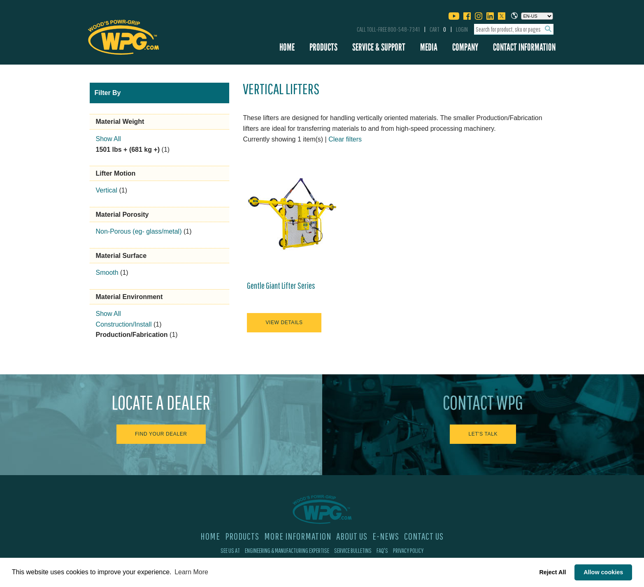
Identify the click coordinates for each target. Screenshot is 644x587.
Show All (108, 138)
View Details (283, 322)
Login (462, 29)
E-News (385, 536)
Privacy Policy (408, 550)
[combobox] (513, 29)
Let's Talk (483, 434)
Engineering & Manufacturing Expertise (287, 550)
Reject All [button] (552, 572)
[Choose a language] (537, 16)
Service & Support (378, 47)
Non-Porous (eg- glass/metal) (139, 231)
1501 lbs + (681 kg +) (128, 149)
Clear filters (345, 139)
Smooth (107, 272)
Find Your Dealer (161, 434)
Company (465, 47)
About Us (351, 536)
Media (428, 47)
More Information (297, 536)
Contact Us (424, 536)
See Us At (230, 550)
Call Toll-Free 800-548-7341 (388, 29)
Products (323, 47)
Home (287, 47)
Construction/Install (124, 324)
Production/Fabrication (132, 334)
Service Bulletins (353, 550)
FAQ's (382, 550)
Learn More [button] (191, 571)
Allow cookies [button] (603, 572)
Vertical (106, 190)
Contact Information (524, 47)
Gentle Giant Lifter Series (281, 285)
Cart (438, 29)
